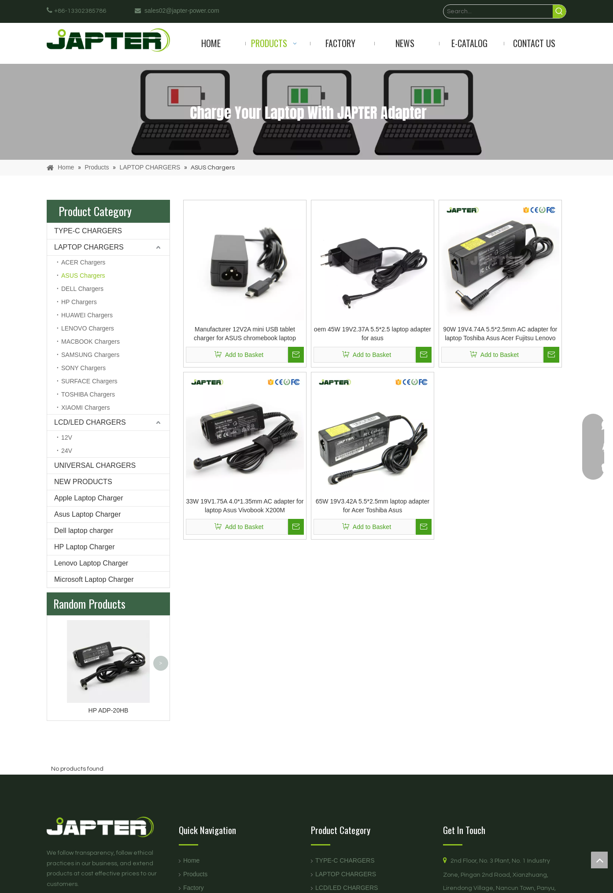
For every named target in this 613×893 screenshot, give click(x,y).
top (599, 860)
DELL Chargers (82, 288)
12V (66, 437)
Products (195, 874)
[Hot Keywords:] (559, 11)
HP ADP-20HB (109, 710)
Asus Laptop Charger (87, 514)
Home (191, 860)
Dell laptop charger (83, 530)
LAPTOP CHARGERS (89, 247)
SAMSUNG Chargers (90, 354)
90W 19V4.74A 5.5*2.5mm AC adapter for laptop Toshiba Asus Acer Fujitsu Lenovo (500, 334)
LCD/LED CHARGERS (90, 422)
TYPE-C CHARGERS (88, 231)
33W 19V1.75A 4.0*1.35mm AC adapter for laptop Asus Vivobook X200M (245, 506)
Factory (193, 887)
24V (66, 450)
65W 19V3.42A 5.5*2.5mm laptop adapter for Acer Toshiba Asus (372, 506)
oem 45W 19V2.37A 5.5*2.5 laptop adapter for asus (372, 334)
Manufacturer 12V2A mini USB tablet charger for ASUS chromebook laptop (245, 334)
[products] (306, 112)
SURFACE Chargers (89, 381)
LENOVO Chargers (87, 328)
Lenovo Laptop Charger (91, 563)
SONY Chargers (83, 367)
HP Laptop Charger (84, 547)
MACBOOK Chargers (90, 341)
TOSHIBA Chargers (88, 394)
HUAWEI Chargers (87, 315)
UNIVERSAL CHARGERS (95, 465)
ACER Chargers (83, 262)
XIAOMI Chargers (85, 407)
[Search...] (498, 11)
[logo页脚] (108, 826)
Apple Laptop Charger (88, 498)
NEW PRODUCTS (83, 481)
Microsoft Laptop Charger (94, 579)
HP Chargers (79, 301)
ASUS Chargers (83, 275)
